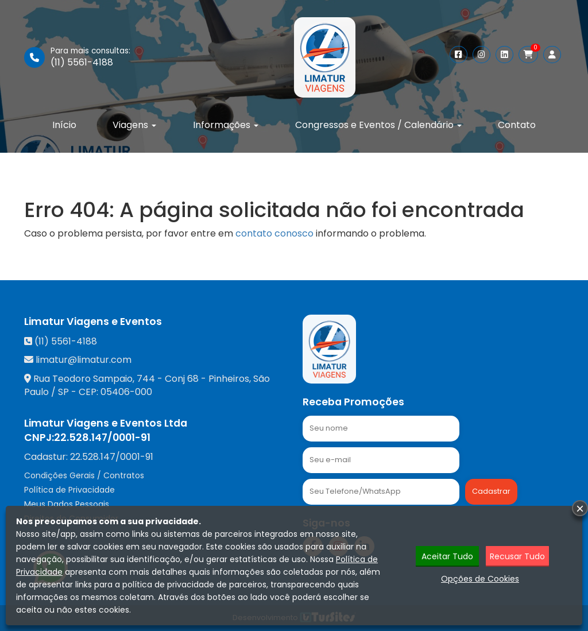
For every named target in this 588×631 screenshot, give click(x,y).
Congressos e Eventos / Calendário (378, 124)
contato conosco (274, 233)
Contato (517, 124)
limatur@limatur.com (83, 359)
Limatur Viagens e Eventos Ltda (105, 423)
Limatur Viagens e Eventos (93, 321)
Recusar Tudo (517, 556)
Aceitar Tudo (447, 556)
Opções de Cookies (480, 578)
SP (63, 391)
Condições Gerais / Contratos (84, 475)
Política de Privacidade (69, 489)
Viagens (134, 124)
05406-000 (126, 391)
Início (64, 124)
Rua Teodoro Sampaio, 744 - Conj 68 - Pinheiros (141, 378)
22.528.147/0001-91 (102, 437)
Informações (225, 124)
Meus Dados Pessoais (66, 504)
